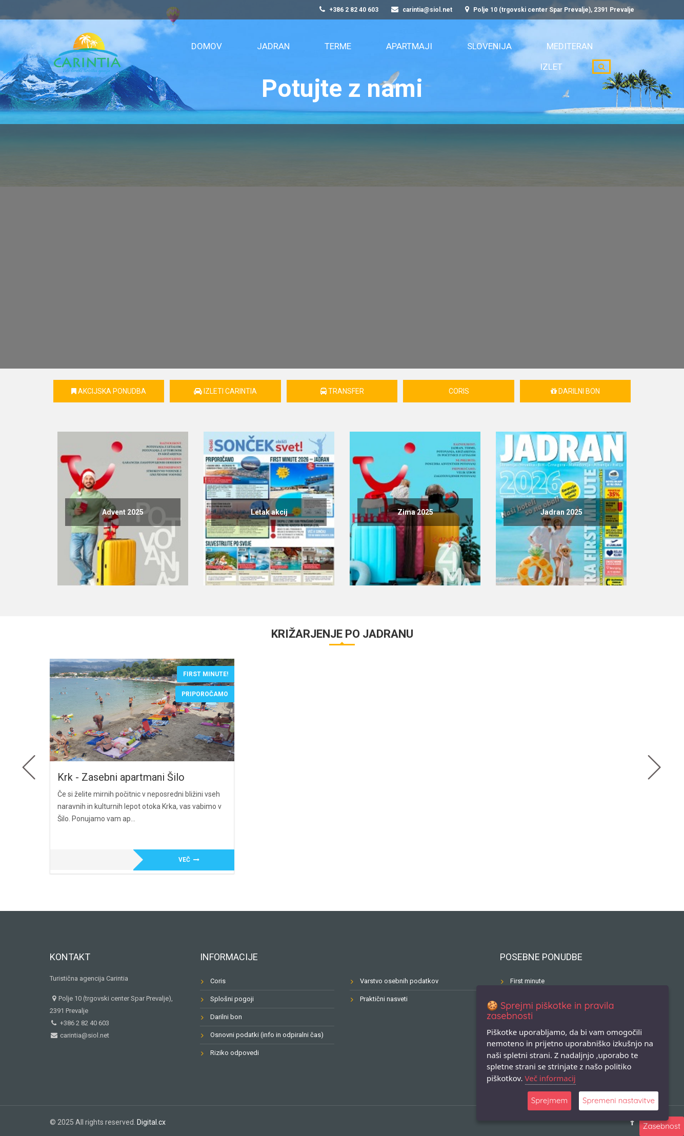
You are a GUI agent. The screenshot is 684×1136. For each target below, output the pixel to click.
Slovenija (450, 56)
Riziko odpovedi (234, 1053)
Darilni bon (575, 391)
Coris (218, 981)
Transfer (342, 391)
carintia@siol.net (421, 9)
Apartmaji (390, 56)
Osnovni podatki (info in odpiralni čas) (267, 1035)
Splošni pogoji (232, 999)
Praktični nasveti (384, 999)
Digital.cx (151, 1122)
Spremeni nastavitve (618, 1101)
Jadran (292, 56)
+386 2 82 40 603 (348, 9)
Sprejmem (549, 1101)
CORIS (459, 391)
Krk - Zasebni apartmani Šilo (121, 777)
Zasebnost (661, 1126)
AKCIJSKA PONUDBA (108, 391)
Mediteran (509, 56)
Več (188, 859)
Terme (338, 56)
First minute (527, 981)
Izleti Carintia (225, 391)
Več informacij (550, 1078)
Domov (245, 56)
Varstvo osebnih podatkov (399, 981)
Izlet (560, 56)
